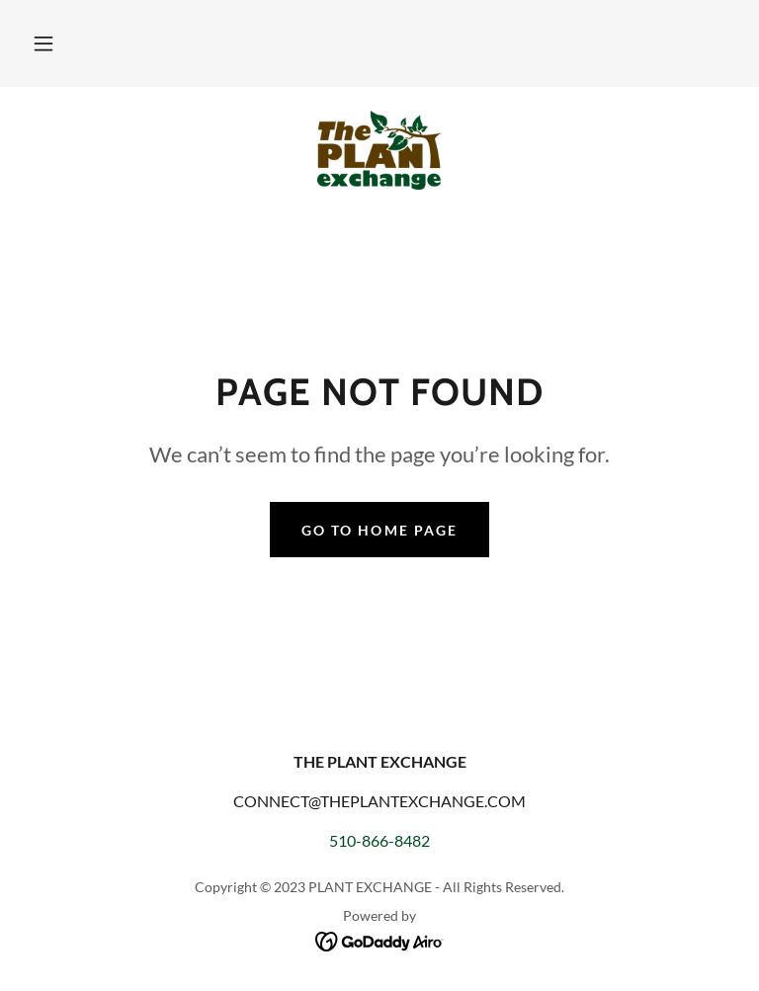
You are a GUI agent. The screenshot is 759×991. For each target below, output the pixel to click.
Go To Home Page (379, 530)
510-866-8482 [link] (379, 840)
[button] (43, 43)
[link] (379, 150)
